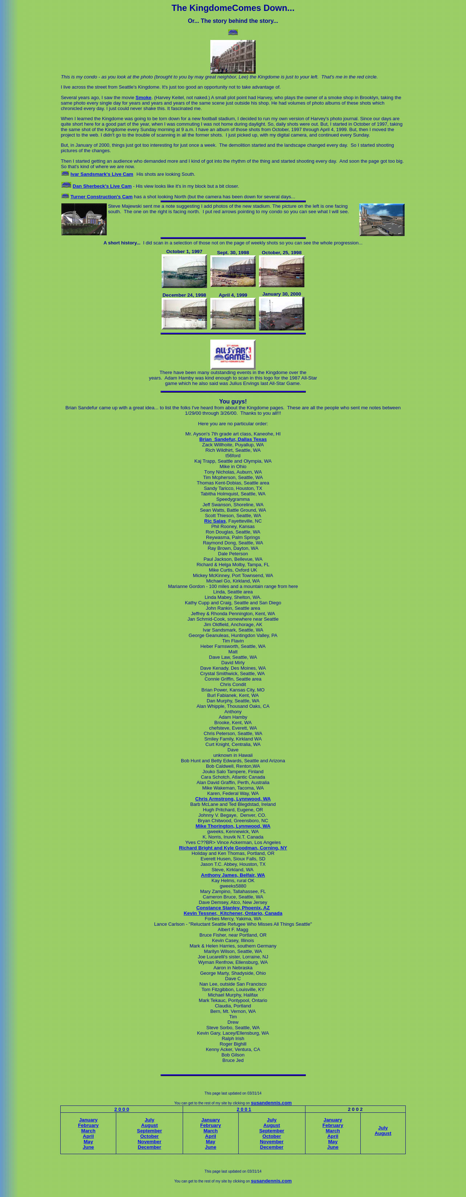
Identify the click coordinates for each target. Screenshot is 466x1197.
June (88, 1147)
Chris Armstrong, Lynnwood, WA (233, 799)
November (149, 1141)
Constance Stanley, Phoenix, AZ (233, 907)
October (149, 1136)
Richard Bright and (201, 848)
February (88, 1125)
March (88, 1130)
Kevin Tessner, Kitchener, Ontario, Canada (233, 913)
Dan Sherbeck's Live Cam (102, 186)
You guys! (233, 401)
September (149, 1130)
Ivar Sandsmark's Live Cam (101, 174)
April (88, 1136)
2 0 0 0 (121, 1109)
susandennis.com (271, 1102)
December (149, 1147)
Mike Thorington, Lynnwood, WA (232, 826)
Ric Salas (215, 521)
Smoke (143, 97)
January (88, 1120)
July (149, 1120)
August (149, 1125)
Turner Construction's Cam (101, 196)
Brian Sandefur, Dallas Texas (233, 439)
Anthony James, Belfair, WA (233, 875)
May (88, 1141)
